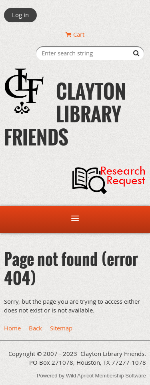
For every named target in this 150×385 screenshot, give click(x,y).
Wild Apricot (80, 376)
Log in (20, 15)
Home (12, 328)
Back (35, 328)
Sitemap (61, 328)
